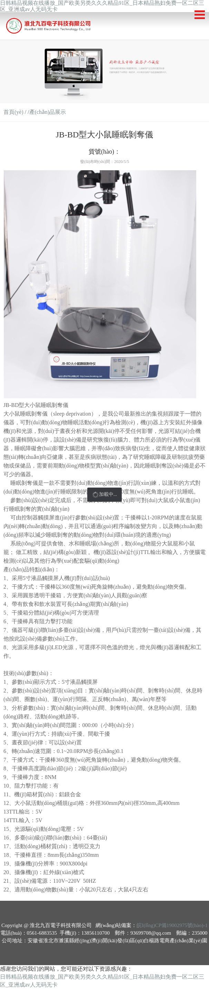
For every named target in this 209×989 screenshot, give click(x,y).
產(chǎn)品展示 (47, 112)
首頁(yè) (13, 112)
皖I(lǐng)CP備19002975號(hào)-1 (172, 925)
